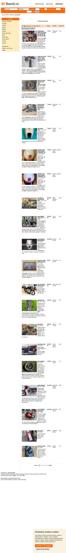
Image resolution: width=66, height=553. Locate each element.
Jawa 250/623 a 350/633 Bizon (41, 240)
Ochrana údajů (33, 474)
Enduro (4, 27)
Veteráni (4, 43)
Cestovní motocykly (6, 21)
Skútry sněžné (5, 39)
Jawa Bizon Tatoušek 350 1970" (40, 199)
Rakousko (23, 479)
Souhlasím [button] (39, 545)
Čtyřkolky (4, 23)
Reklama (22, 474)
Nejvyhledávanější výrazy (14, 478)
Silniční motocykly (6, 33)
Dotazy (7, 474)
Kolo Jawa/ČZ (40, 361)
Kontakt (17, 474)
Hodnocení (12, 474)
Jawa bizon (40, 430)
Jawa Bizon (40, 324)
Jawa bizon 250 (41, 446)
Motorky (12, 14)
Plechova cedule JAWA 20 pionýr (41, 261)
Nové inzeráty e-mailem (28, 28)
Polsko (19, 479)
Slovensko (14, 479)
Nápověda (3, 474)
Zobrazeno (61, 25)
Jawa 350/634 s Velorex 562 (41, 410)
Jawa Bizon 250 (41, 344)
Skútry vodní (5, 37)
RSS (38, 474)
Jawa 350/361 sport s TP (40, 217)
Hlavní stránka (5, 14)
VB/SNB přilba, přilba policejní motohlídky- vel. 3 (41, 176)
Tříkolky (4, 41)
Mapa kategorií (4, 478)
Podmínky (27, 474)
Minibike (4, 29)
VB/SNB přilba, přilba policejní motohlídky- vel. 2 (41, 152)
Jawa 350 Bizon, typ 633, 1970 (41, 285)
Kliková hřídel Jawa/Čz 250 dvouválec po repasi (40, 106)
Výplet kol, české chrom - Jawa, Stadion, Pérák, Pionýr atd (41, 58)
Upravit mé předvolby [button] (42, 549)
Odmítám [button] (48, 545)
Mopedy (4, 31)
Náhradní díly (5, 46)
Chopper (4, 25)
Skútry (3, 35)
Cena (48, 25)
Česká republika (8, 479)
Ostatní (4, 50)
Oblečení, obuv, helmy (7, 48)
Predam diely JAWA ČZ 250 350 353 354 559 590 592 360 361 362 (41, 33)
